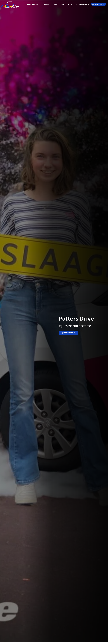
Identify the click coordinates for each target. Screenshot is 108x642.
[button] (33, 4)
